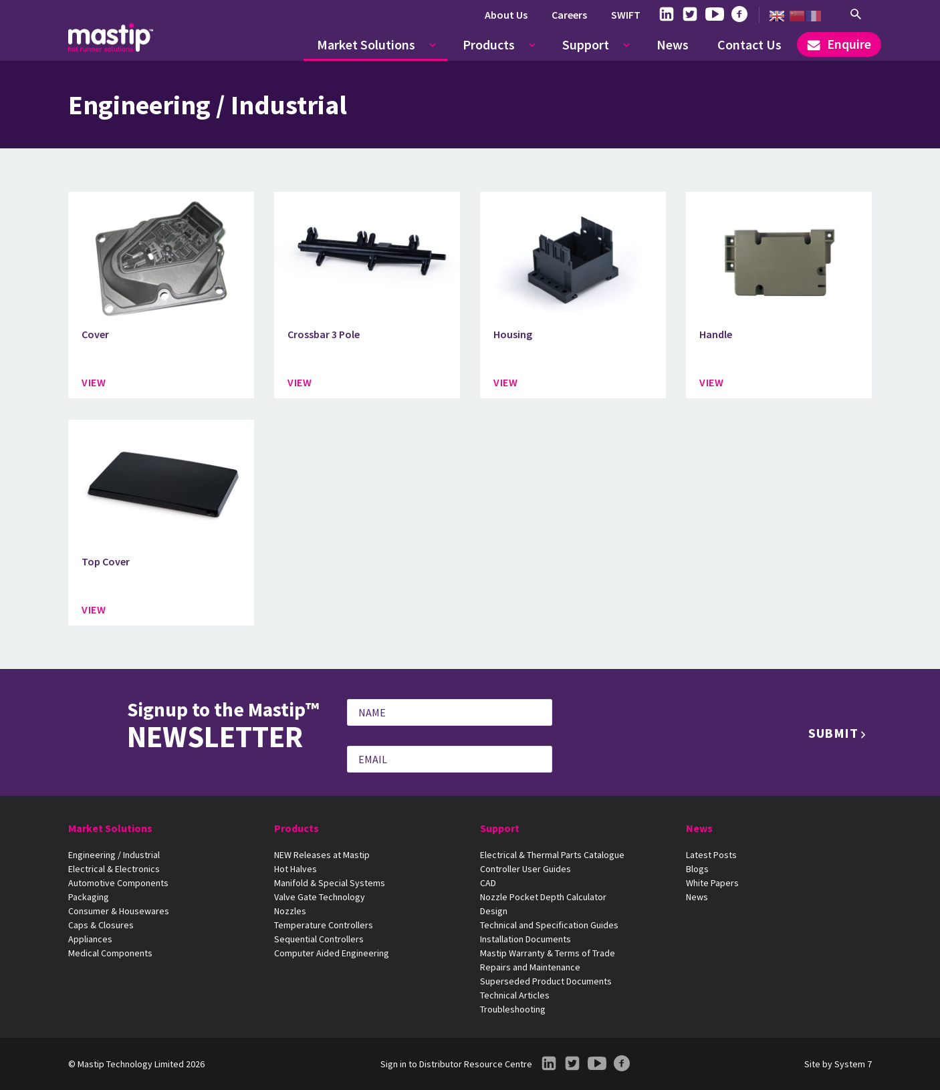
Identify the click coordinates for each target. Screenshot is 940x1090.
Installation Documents (525, 939)
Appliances (90, 939)
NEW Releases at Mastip (322, 855)
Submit (833, 732)
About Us (506, 14)
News (673, 44)
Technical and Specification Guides (549, 925)
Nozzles (290, 911)
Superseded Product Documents (546, 981)
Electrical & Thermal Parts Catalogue (552, 855)
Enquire (839, 43)
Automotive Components (118, 883)
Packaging (88, 897)
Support (585, 44)
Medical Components (110, 953)
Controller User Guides (525, 869)
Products (489, 44)
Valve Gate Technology (319, 897)
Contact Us (749, 44)
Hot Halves (295, 869)
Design (493, 911)
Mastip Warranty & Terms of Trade (547, 953)
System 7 (853, 1064)
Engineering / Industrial (114, 855)
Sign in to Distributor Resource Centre (456, 1064)
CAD (488, 883)
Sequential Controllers (319, 939)
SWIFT (625, 14)
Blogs (697, 869)
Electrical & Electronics (114, 869)
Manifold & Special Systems (329, 883)
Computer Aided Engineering (331, 953)
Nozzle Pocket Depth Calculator (543, 897)
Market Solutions (366, 44)
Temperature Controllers (323, 925)
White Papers (712, 883)
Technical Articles (515, 995)
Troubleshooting (513, 1009)
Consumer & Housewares (118, 911)
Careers (569, 14)
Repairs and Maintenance (530, 967)
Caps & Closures (101, 925)
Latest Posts (711, 855)
